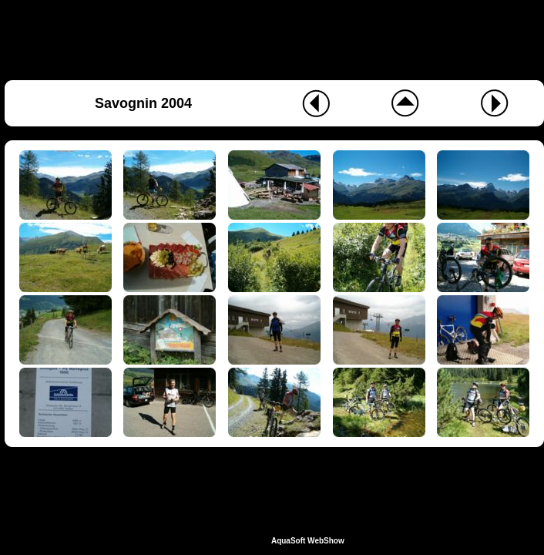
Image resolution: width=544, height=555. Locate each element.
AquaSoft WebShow (307, 540)
